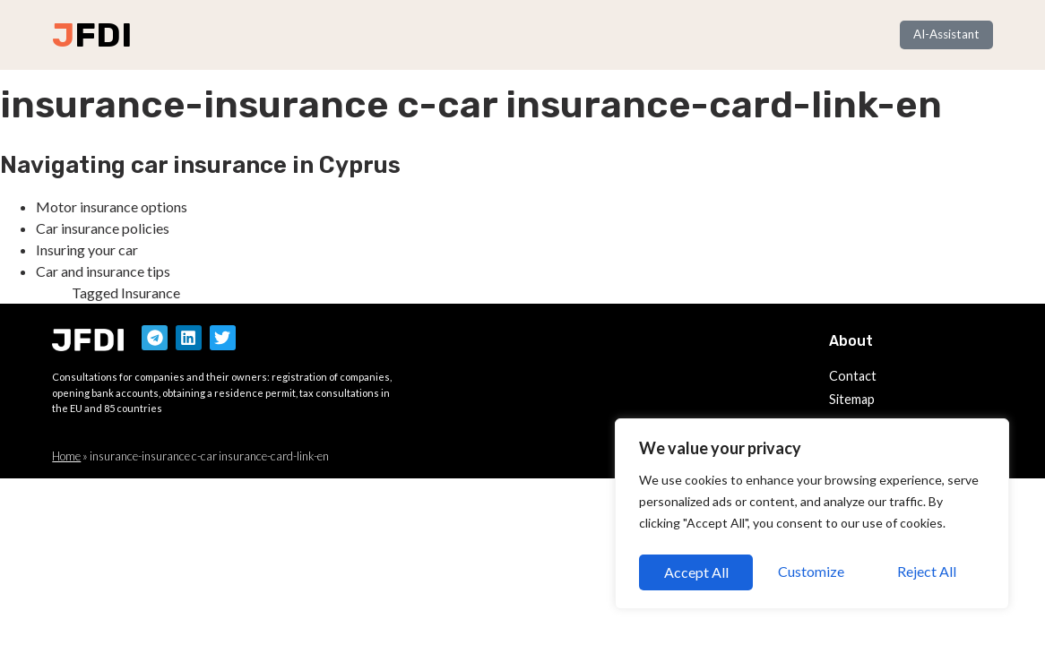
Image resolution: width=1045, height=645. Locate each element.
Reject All (812, 571)
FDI (103, 35)
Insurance (150, 292)
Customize (695, 571)
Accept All (929, 571)
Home (66, 456)
